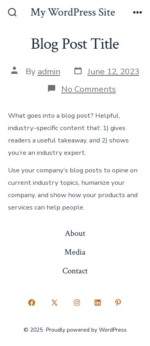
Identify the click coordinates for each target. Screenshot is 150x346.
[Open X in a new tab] (54, 302)
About (75, 233)
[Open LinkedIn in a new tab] (97, 302)
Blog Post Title (75, 44)
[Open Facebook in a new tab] (32, 302)
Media (75, 252)
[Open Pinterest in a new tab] (118, 302)
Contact (75, 270)
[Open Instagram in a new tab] (77, 302)
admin (49, 71)
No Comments (88, 89)
